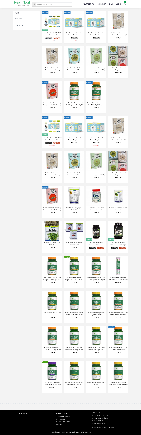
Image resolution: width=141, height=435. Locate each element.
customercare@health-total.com (104, 427)
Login (118, 4)
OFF (46, 30)
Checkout (101, 4)
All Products (88, 4)
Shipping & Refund (63, 421)
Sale (111, 4)
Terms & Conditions (63, 416)
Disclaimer (60, 424)
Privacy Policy (61, 419)
